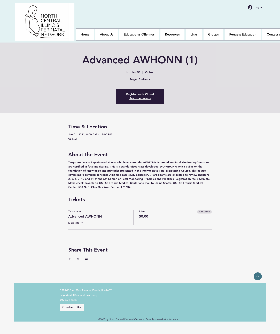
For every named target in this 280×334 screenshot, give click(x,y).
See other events (140, 98)
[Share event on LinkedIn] (86, 259)
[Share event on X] (78, 259)
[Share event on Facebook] (70, 259)
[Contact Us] (72, 307)
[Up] (258, 276)
